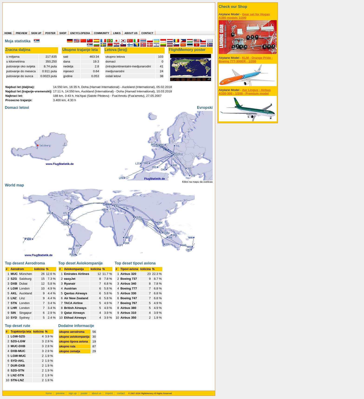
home (49, 393)
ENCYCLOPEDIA (80, 33)
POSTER (50, 33)
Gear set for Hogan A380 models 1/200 (244, 16)
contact (121, 393)
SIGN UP (36, 33)
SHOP (62, 33)
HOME (8, 33)
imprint (109, 393)
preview (60, 393)
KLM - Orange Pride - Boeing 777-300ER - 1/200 (246, 59)
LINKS (116, 33)
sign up (73, 393)
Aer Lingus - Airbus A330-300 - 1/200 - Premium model (245, 91)
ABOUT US (130, 33)
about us (96, 393)
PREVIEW (21, 33)
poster (84, 393)
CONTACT (147, 33)
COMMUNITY (101, 33)
